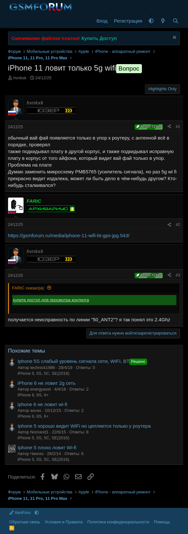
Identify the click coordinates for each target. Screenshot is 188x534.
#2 (178, 224)
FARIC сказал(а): (28, 288)
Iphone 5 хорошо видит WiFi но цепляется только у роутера (84, 426)
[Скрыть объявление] (173, 38)
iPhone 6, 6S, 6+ (33, 395)
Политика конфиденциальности (118, 521)
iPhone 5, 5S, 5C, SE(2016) (43, 373)
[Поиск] (175, 21)
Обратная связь (24, 521)
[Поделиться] (169, 127)
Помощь (162, 521)
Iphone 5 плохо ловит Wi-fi (47, 447)
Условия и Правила (64, 521)
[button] (151, 21)
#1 (178, 126)
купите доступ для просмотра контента (51, 299)
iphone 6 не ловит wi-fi (42, 404)
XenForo (20, 512)
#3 (178, 275)
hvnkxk (19, 77)
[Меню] (13, 21)
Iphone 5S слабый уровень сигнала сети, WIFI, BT (83, 361)
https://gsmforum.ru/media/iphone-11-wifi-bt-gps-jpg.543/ (69, 235)
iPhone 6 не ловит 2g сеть (47, 383)
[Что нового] (163, 21)
